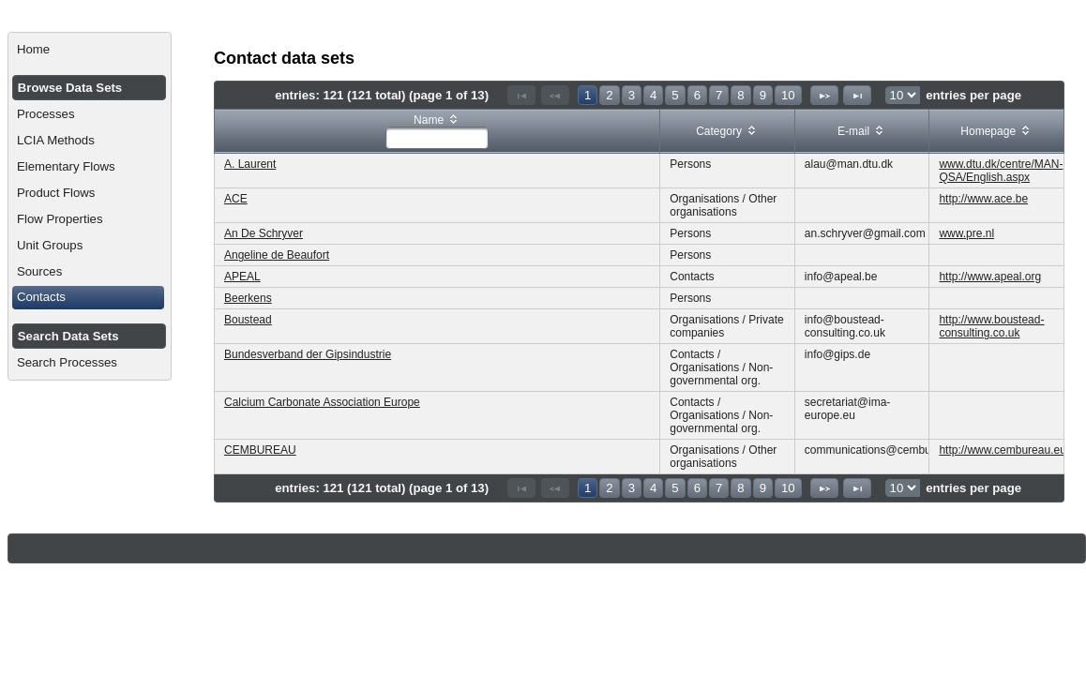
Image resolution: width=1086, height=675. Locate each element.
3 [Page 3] (631, 95)
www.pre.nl (966, 233)
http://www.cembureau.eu (1002, 450)
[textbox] (437, 138)
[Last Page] (857, 95)
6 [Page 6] (697, 95)
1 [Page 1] (587, 95)
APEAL (242, 276)
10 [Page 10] (788, 95)
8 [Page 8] (740, 95)
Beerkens (248, 298)
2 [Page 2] (609, 95)
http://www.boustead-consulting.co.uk (991, 326)
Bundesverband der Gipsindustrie (307, 354)
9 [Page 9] (763, 95)
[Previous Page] (555, 95)
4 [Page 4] (653, 95)
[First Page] (521, 95)
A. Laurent (250, 164)
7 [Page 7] (719, 95)
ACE (236, 198)
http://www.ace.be (983, 198)
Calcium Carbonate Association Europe (322, 402)
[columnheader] (437, 132)
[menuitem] (89, 50)
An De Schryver (263, 233)
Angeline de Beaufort (276, 255)
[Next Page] (824, 95)
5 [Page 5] (674, 95)
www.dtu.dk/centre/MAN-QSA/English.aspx (1001, 171)
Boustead (248, 319)
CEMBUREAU (260, 450)
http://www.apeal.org (990, 276)
